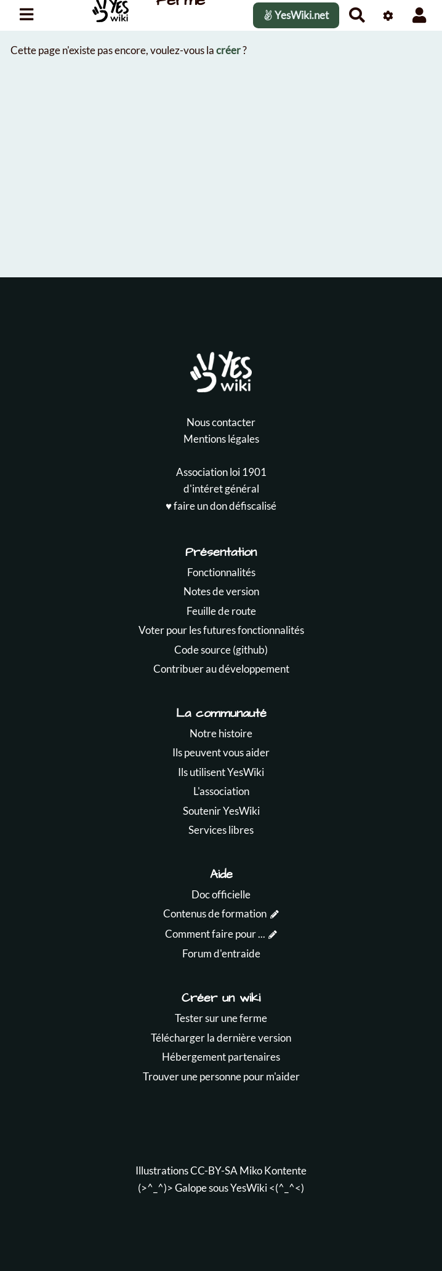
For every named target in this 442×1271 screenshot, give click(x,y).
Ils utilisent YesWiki (221, 772)
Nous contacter (221, 422)
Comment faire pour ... (215, 933)
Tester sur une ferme (221, 1018)
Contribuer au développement (221, 668)
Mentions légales (221, 438)
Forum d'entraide (221, 953)
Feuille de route (221, 610)
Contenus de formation (215, 913)
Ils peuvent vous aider (221, 752)
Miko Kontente (273, 1170)
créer (228, 50)
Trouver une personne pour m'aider (221, 1076)
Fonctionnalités (221, 572)
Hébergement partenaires (221, 1056)
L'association (221, 791)
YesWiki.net (296, 15)
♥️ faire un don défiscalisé (221, 505)
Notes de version (221, 591)
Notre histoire (221, 733)
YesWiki (248, 1187)
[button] (419, 15)
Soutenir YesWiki (221, 810)
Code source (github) (221, 649)
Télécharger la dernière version (221, 1037)
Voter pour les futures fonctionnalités (221, 630)
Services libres (221, 829)
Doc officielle (221, 894)
